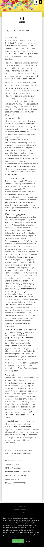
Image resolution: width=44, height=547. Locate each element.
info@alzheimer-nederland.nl (16, 475)
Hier (35, 532)
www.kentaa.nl (11, 48)
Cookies (22, 512)
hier (6, 371)
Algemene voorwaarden (22, 509)
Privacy (22, 506)
